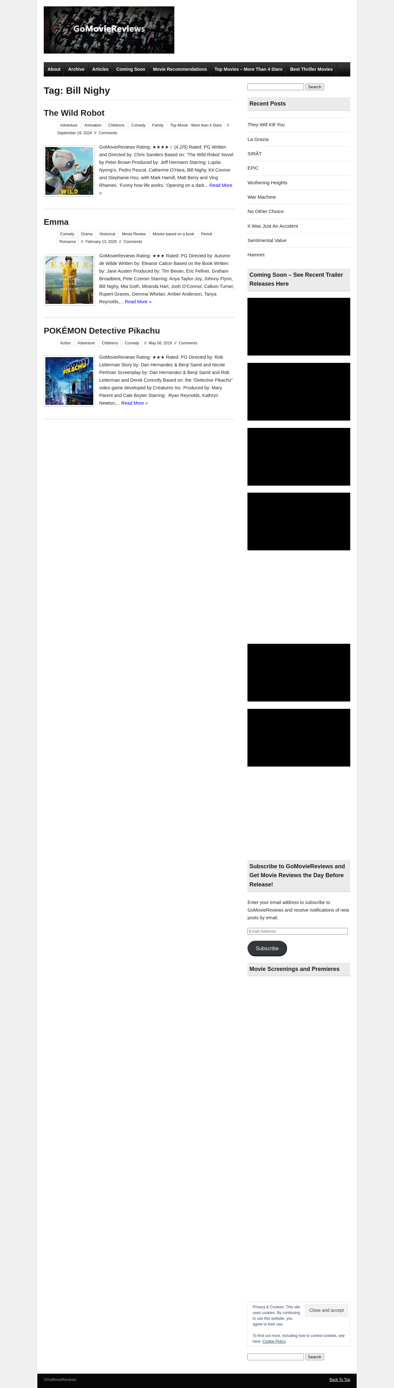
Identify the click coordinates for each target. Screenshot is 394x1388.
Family (157, 125)
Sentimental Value (266, 240)
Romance (67, 241)
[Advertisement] (298, 597)
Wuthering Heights (267, 182)
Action (65, 343)
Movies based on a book (173, 234)
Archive (76, 69)
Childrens (116, 125)
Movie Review (134, 234)
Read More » (138, 301)
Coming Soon (130, 69)
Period (206, 234)
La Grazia (258, 139)
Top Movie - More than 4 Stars (196, 125)
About (54, 69)
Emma (56, 222)
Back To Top (340, 1379)
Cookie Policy (274, 1341)
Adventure (69, 125)
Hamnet (255, 254)
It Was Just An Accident (272, 226)
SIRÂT (254, 153)
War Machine (261, 197)
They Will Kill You (266, 124)
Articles (100, 69)
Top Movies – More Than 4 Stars (249, 69)
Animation (92, 125)
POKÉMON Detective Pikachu (102, 330)
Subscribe (267, 948)
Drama (87, 234)
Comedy (138, 125)
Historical (107, 234)
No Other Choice (265, 211)
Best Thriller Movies (311, 69)
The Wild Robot (74, 113)
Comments (108, 133)
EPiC (253, 168)
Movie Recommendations (180, 69)
